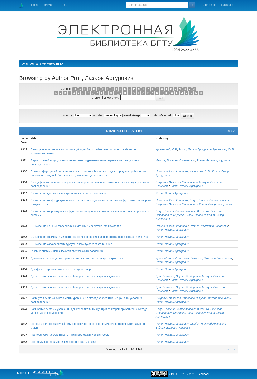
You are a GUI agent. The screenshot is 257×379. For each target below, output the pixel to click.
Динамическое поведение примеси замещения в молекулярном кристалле (77, 258)
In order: (98, 115)
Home (34, 5)
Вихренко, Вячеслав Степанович (177, 182)
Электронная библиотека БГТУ (42, 63)
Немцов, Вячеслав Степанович (175, 160)
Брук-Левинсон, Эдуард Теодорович (178, 276)
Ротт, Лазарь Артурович (195, 149)
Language (228, 4)
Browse (50, 4)
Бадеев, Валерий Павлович (173, 327)
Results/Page (131, 115)
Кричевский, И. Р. (166, 149)
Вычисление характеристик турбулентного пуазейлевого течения (71, 244)
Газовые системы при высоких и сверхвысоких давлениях (67, 251)
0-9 (74, 89)
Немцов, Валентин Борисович (209, 225)
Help (64, 4)
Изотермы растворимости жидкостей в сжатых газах (63, 341)
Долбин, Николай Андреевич (208, 323)
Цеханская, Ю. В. (224, 149)
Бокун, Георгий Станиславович (209, 200)
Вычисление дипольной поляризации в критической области (68, 193)
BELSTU (176, 374)
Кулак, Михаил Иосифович (172, 258)
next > (231, 130)
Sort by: (68, 115)
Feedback (203, 374)
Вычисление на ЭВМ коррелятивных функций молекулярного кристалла (76, 225)
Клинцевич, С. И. (200, 171)
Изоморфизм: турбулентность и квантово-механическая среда (70, 334)
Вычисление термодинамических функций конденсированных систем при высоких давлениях (89, 236)
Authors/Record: (161, 115)
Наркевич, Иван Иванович (172, 171)
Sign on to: (209, 5)
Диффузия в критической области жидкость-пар (61, 269)
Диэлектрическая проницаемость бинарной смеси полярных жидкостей (75, 276)
